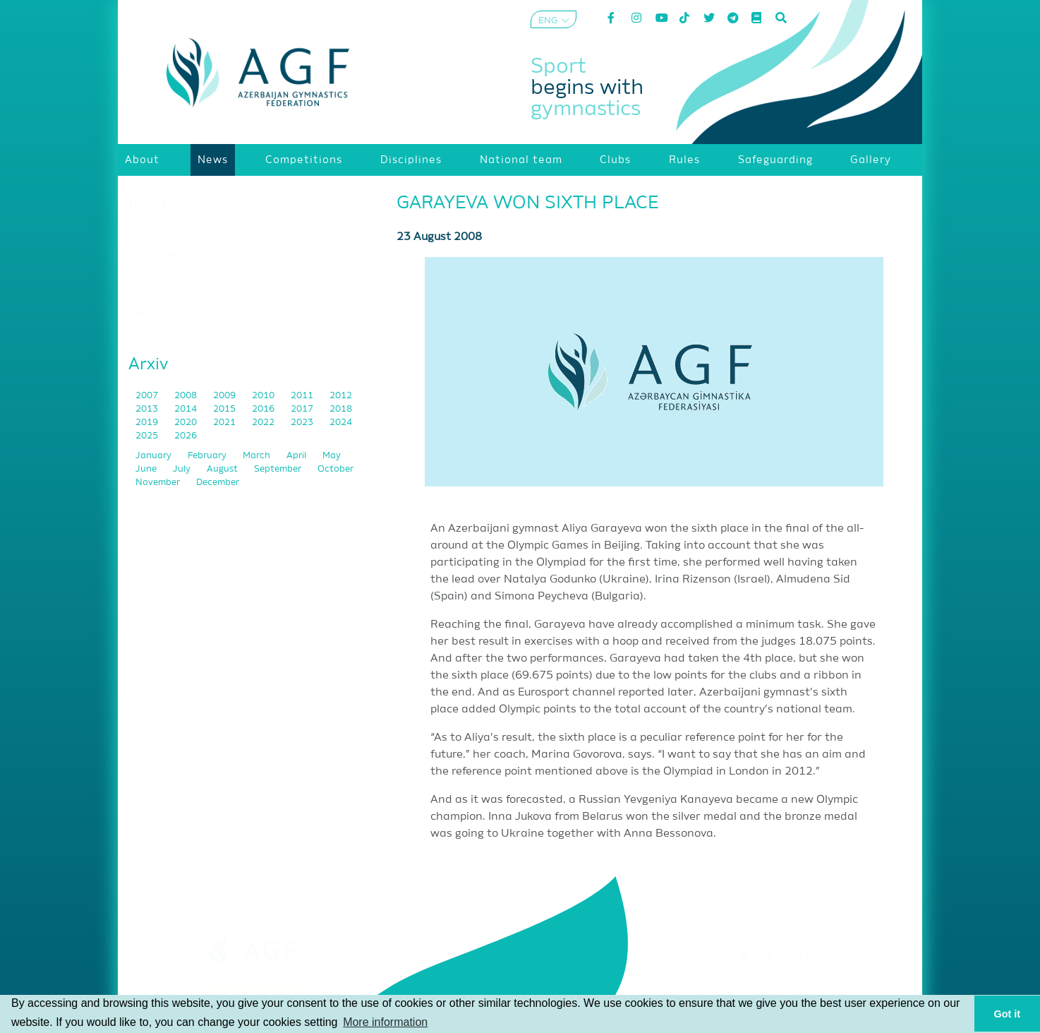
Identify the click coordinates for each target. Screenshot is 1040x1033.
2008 (186, 395)
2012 (340, 395)
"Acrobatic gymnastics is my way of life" (206, 283)
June (147, 469)
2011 (303, 395)
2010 (264, 395)
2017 (303, 409)
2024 (340, 422)
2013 (147, 409)
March (257, 455)
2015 (225, 409)
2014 (186, 409)
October (335, 469)
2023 (303, 422)
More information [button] (385, 1022)
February (208, 455)
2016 (264, 409)
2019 (147, 422)
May (331, 455)
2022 (264, 422)
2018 (340, 409)
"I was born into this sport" (180, 313)
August (223, 469)
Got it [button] (1007, 1014)
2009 (225, 395)
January (154, 455)
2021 (225, 422)
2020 (186, 422)
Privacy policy (788, 993)
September (278, 469)
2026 (185, 436)
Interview (166, 202)
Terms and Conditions (788, 975)
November (158, 482)
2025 (147, 436)
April (297, 455)
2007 (147, 395)
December (217, 482)
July (183, 469)
